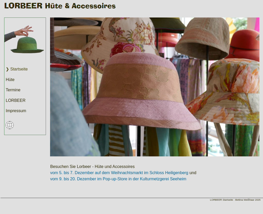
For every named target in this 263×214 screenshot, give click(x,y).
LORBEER (15, 100)
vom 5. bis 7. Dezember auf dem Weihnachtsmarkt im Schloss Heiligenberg (119, 173)
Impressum (16, 111)
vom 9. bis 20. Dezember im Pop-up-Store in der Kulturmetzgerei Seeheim (118, 179)
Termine (13, 90)
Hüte (10, 79)
